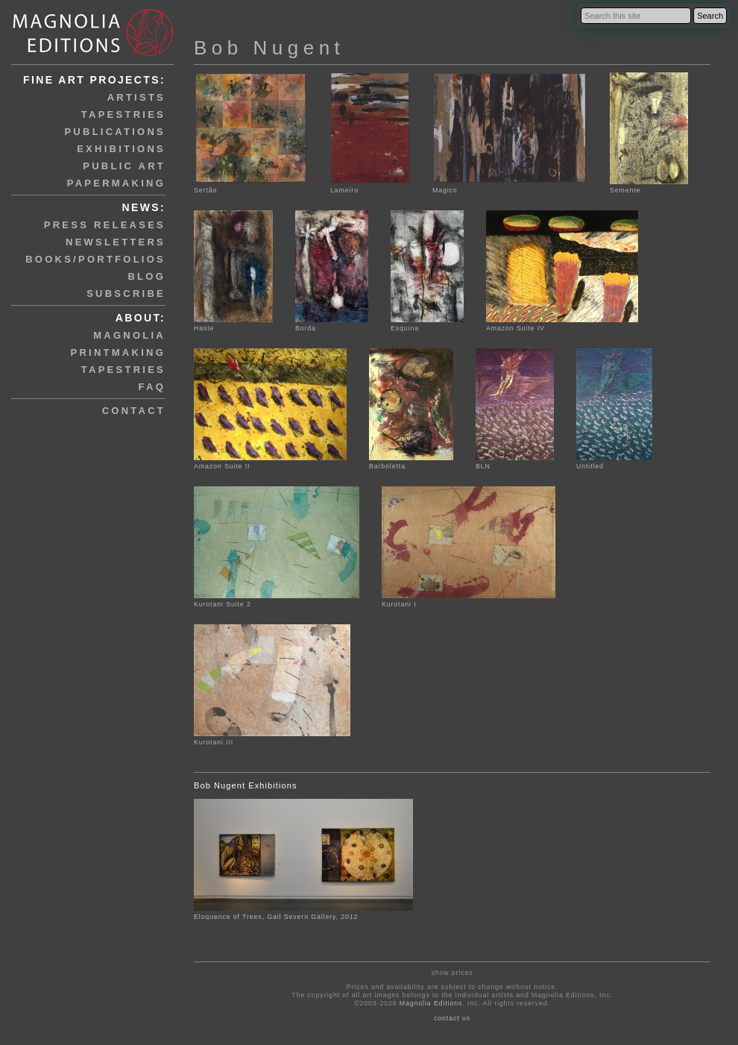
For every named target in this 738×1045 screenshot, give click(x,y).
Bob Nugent (269, 48)
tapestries (123, 114)
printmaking (118, 352)
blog (146, 276)
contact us (452, 1018)
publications (114, 131)
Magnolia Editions (431, 1003)
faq (152, 386)
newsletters (115, 242)
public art (124, 166)
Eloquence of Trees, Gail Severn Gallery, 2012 (276, 916)
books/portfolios (95, 259)
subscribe (125, 293)
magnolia (129, 335)
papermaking (116, 183)
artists (136, 97)
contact (133, 410)
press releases (104, 224)
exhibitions (121, 148)
